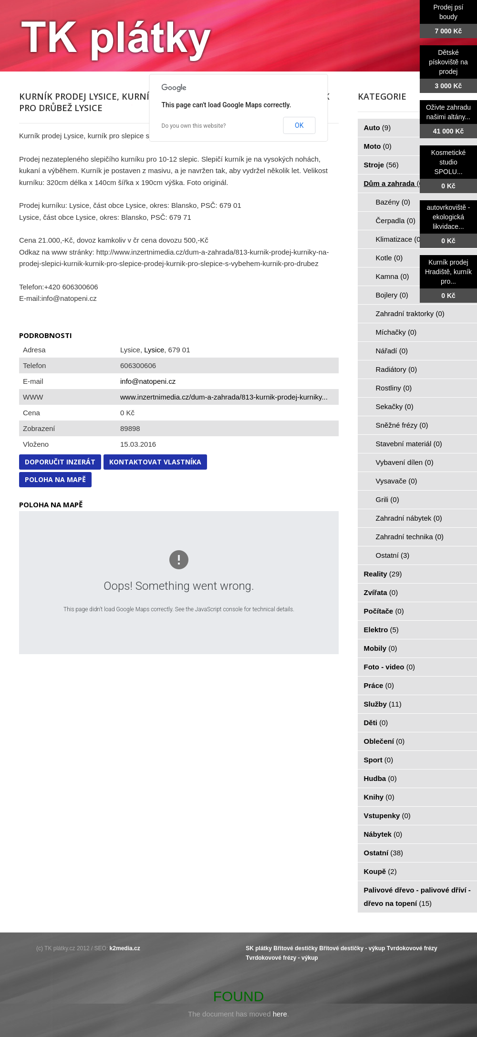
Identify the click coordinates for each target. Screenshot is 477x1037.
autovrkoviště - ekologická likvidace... (448, 217)
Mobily (380, 648)
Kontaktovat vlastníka (155, 461)
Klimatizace (399, 239)
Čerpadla (395, 220)
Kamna (392, 276)
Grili (387, 499)
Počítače (384, 611)
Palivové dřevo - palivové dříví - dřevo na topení (417, 896)
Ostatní (393, 555)
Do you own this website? (194, 126)
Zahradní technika (410, 537)
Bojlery (392, 295)
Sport (379, 760)
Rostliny (394, 388)
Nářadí (392, 351)
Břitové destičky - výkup (352, 948)
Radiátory (396, 369)
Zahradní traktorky (410, 313)
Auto (377, 127)
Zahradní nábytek (409, 518)
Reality (383, 574)
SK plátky (259, 948)
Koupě (380, 871)
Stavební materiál (409, 444)
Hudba (380, 778)
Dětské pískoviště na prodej (448, 62)
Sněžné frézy (402, 425)
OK (299, 125)
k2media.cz (125, 948)
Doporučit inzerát (60, 461)
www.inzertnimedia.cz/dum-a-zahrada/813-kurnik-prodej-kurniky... (224, 397)
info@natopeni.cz (148, 381)
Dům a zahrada (394, 183)
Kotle (389, 258)
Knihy (379, 797)
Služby (383, 704)
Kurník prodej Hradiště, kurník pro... (448, 271)
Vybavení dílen (405, 462)
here (280, 1014)
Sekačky (395, 406)
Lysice (154, 350)
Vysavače (396, 481)
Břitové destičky (295, 948)
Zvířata (381, 592)
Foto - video (389, 667)
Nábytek (383, 834)
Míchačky (396, 332)
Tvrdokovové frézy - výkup (282, 958)
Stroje (381, 165)
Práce (379, 685)
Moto (378, 146)
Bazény (393, 202)
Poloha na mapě (55, 479)
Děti (376, 723)
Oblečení (384, 741)
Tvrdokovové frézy (412, 948)
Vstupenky (387, 815)
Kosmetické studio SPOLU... (448, 162)
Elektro (381, 630)
